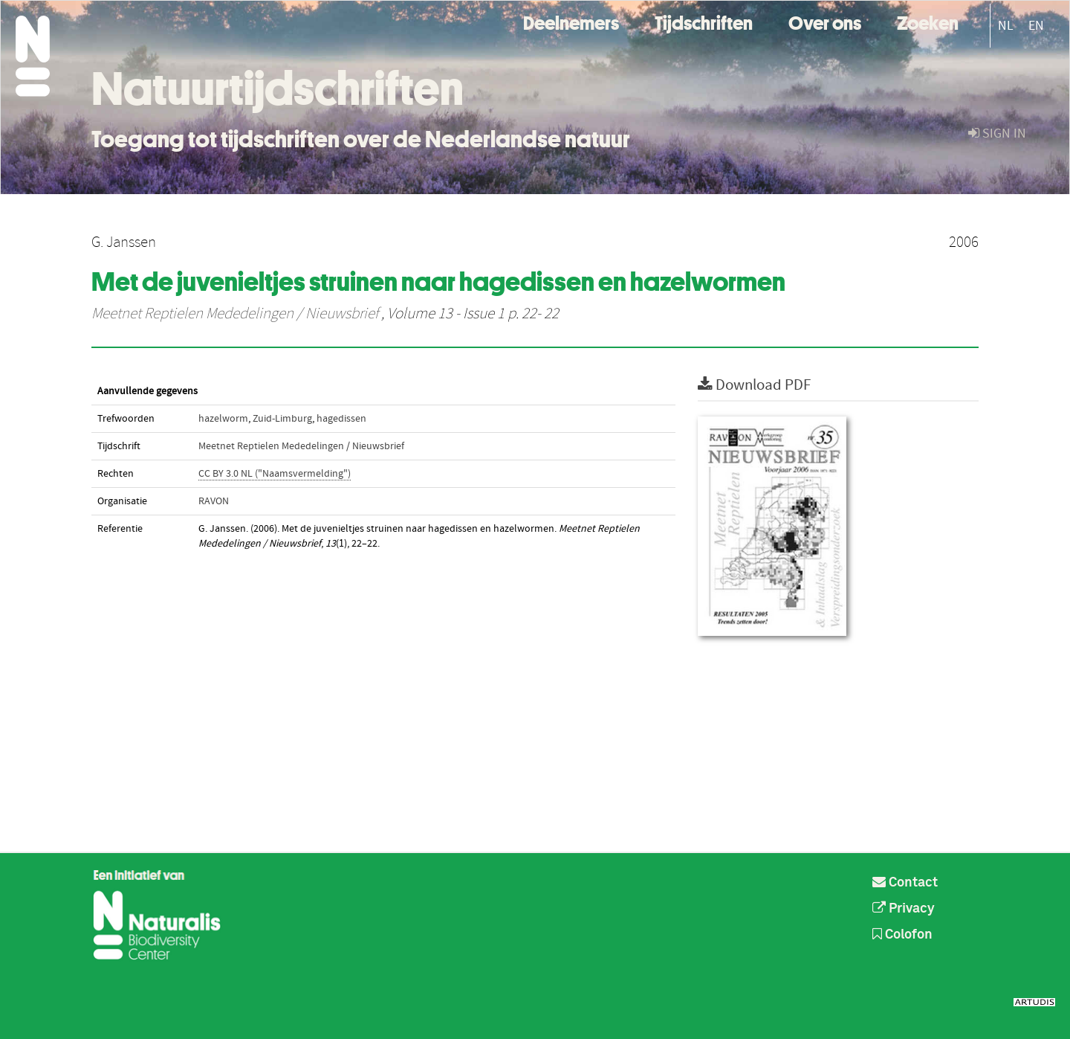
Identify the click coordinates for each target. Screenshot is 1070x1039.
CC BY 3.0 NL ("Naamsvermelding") (274, 474)
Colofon (902, 935)
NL (1006, 25)
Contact (905, 883)
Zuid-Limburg (282, 419)
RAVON (213, 501)
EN (1036, 25)
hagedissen (341, 419)
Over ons (824, 21)
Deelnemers (571, 21)
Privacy (903, 909)
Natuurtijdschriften (277, 88)
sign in (997, 133)
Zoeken (928, 21)
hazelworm (223, 419)
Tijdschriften (704, 21)
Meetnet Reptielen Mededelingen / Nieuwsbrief (234, 314)
